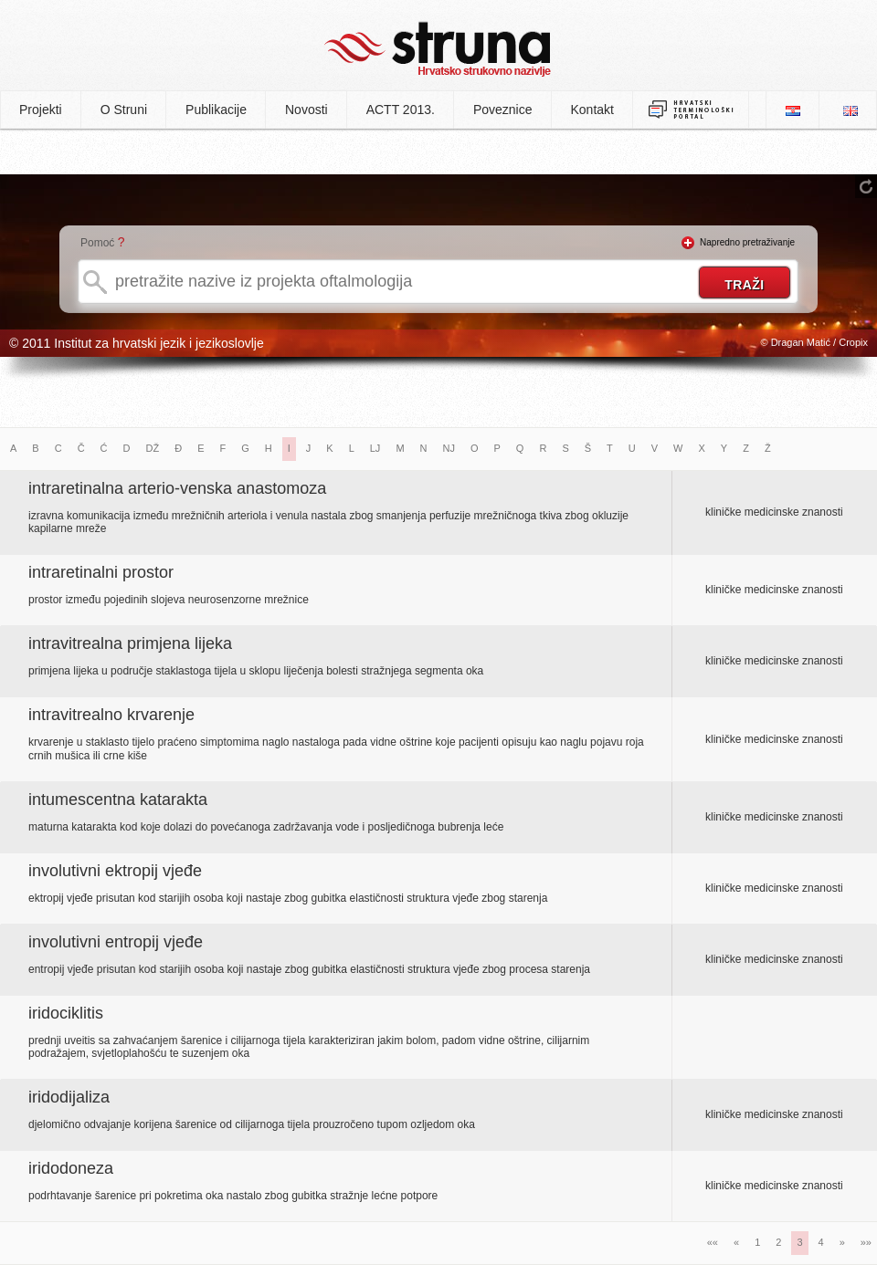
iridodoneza (70, 1168)
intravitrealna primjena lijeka (130, 643)
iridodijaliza (69, 1097)
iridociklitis (65, 1013)
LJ (375, 448)
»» (866, 1242)
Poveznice (503, 109)
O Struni (123, 109)
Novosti (306, 109)
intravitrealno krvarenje (111, 715)
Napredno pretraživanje (747, 242)
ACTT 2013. (400, 109)
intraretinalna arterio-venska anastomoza (177, 488)
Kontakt (592, 109)
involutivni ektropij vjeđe (115, 871)
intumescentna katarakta (117, 799)
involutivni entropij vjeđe (115, 942)
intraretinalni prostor (101, 572)
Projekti (40, 109)
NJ (449, 448)
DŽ (153, 448)
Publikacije (216, 109)
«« (712, 1242)
